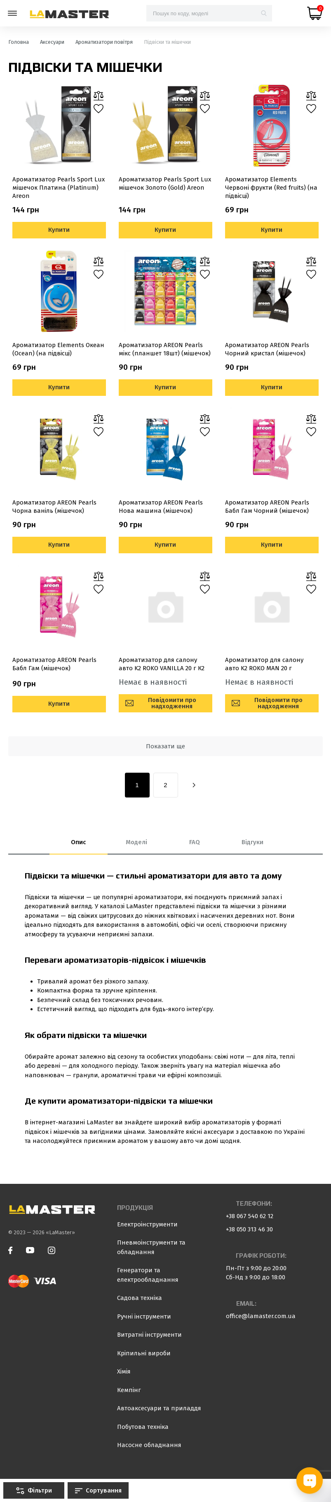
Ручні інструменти (144, 1316)
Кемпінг (129, 1390)
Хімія (124, 1371)
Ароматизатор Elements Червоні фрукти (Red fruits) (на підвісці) (271, 188)
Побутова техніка (143, 1427)
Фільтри (34, 1490)
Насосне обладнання (149, 1445)
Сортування (98, 1490)
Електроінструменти (147, 1224)
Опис (78, 842)
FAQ (194, 842)
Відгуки (252, 842)
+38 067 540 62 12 (249, 1216)
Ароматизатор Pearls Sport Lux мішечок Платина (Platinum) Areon (58, 188)
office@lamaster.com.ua (261, 1316)
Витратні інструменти (149, 1334)
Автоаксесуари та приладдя (159, 1408)
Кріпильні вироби (144, 1353)
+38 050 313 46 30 (249, 1229)
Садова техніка (139, 1298)
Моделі (136, 842)
